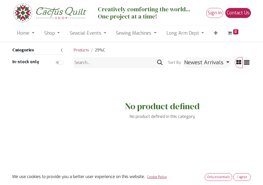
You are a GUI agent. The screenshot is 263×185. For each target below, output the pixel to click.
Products (81, 50)
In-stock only (25, 61)
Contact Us (238, 13)
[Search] (160, 62)
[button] (216, 33)
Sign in (215, 13)
